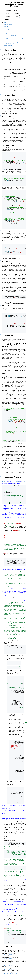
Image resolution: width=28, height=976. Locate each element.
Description (6, 26)
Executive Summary (8, 24)
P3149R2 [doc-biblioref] (16, 401)
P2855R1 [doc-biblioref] (17, 480)
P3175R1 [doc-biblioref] (12, 74)
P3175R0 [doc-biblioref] (23, 56)
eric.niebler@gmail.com (19, 17)
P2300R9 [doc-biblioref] (12, 285)
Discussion (6, 36)
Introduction (6, 22)
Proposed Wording (8, 45)
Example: (13, 29)
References (6, 47)
